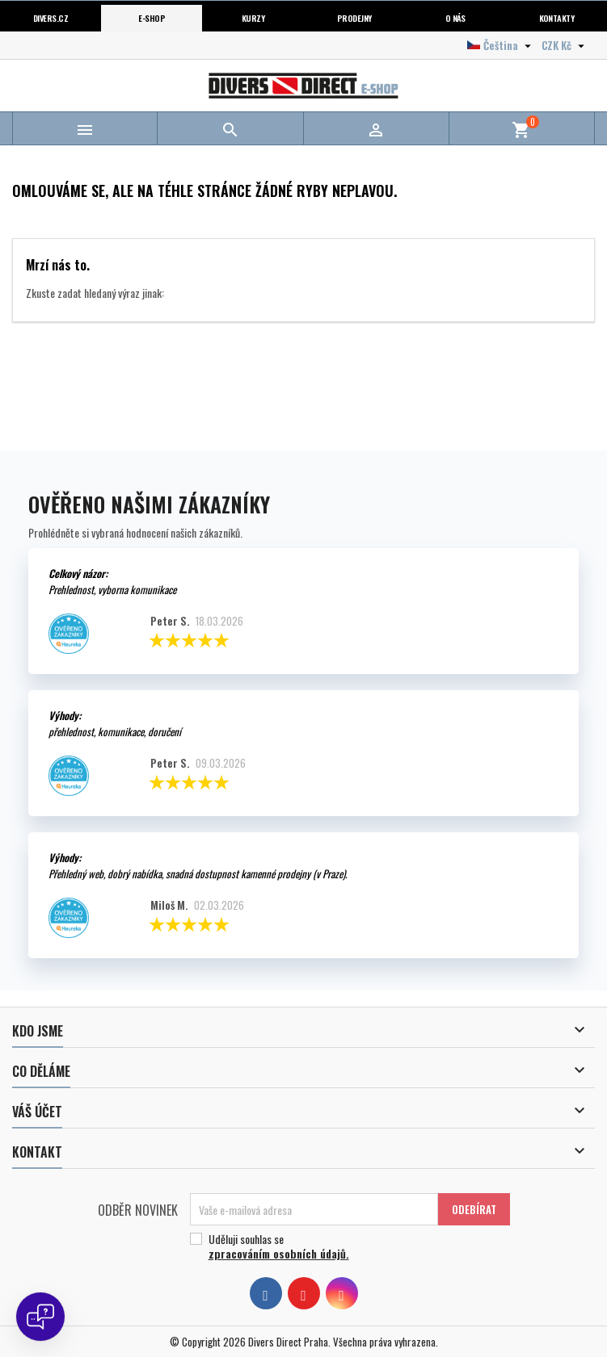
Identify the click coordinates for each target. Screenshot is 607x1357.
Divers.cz (50, 17)
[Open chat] (40, 1316)
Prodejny (354, 17)
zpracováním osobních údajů (277, 1253)
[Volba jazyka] (501, 45)
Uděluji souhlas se (344, 1246)
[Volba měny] (565, 45)
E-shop (151, 17)
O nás (455, 17)
